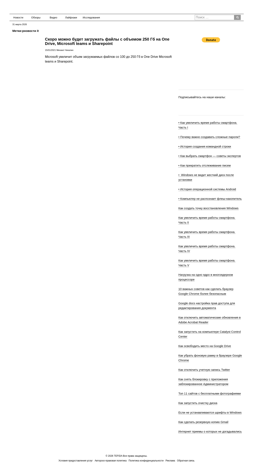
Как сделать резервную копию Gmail (203, 422)
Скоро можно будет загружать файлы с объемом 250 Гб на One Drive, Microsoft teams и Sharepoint (107, 41)
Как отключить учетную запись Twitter (204, 369)
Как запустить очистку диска (197, 403)
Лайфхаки (71, 17)
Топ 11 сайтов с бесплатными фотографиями (209, 393)
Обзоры (36, 17)
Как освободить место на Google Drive (204, 346)
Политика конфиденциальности (145, 460)
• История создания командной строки (204, 146)
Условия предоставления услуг (76, 460)
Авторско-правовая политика (110, 460)
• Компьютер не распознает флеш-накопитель (210, 198)
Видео (53, 17)
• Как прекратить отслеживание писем (204, 165)
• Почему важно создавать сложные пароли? (209, 137)
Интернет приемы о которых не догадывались (210, 431)
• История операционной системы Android (207, 189)
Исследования (90, 17)
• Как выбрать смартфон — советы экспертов (209, 156)
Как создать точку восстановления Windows (208, 208)
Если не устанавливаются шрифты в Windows (210, 412)
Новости (18, 17)
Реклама (170, 460)
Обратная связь (185, 460)
